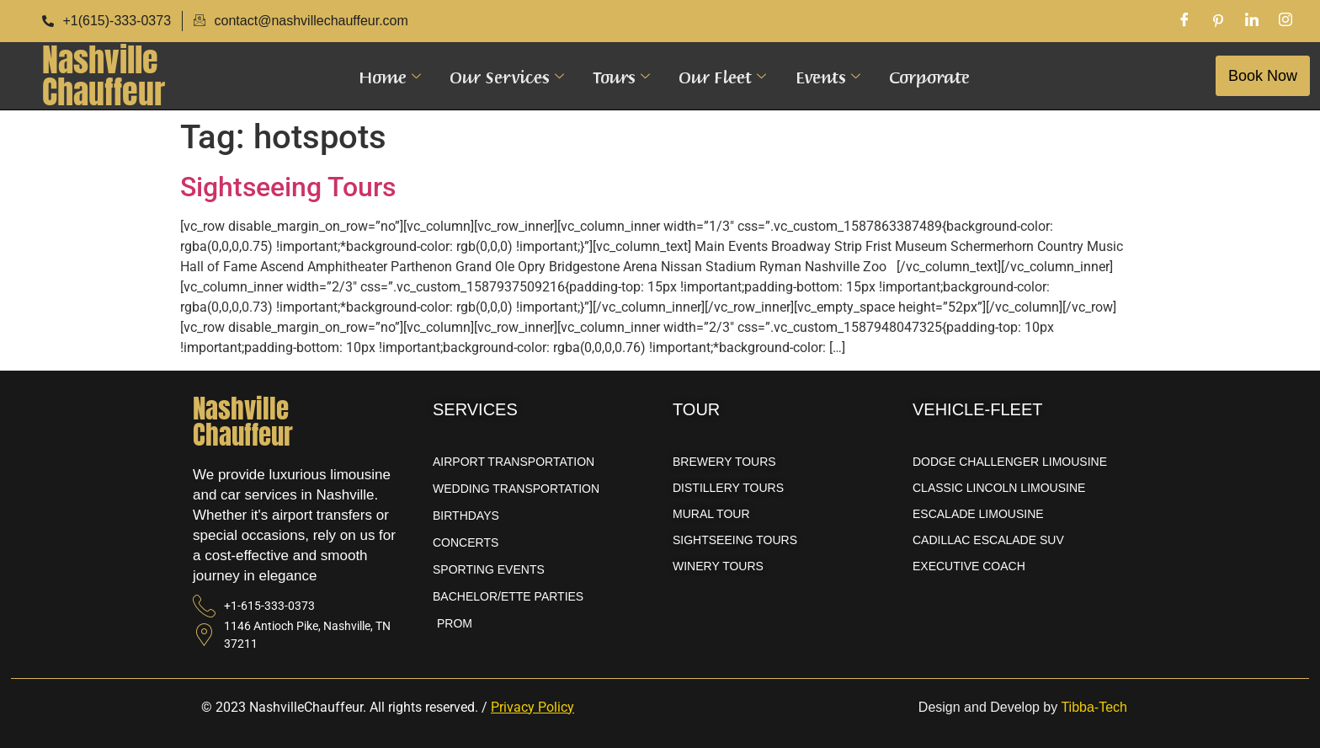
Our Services (507, 75)
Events (827, 75)
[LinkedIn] (1251, 21)
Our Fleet (722, 75)
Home (390, 75)
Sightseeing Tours (288, 187)
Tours (621, 75)
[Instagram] (1285, 21)
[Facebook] (1184, 21)
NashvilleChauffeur (103, 75)
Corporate (928, 75)
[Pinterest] (1218, 21)
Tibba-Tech (1094, 707)
